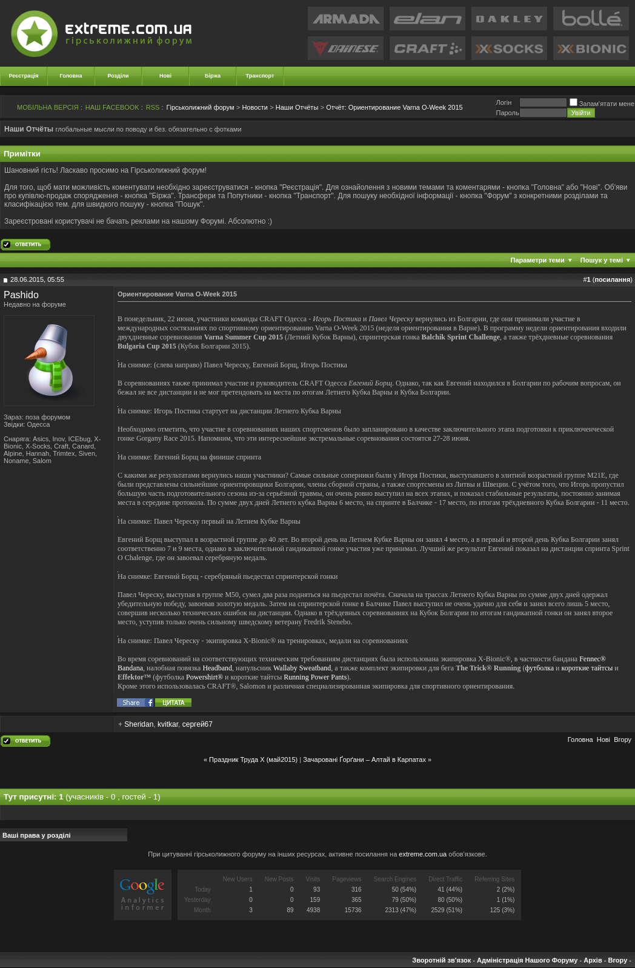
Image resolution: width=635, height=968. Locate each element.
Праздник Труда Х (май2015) (253, 759)
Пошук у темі (601, 260)
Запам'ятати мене (602, 103)
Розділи (117, 76)
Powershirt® (204, 677)
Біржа (213, 76)
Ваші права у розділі (36, 835)
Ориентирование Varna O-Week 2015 (394, 107)
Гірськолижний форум (200, 107)
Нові (165, 76)
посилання (612, 279)
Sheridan (138, 724)
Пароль (507, 112)
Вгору (622, 739)
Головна (71, 76)
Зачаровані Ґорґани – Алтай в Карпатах (364, 759)
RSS (153, 107)
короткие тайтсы (587, 668)
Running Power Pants (315, 677)
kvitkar (168, 724)
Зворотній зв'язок (441, 960)
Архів (592, 960)
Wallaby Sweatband (302, 668)
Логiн (503, 102)
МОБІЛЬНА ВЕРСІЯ (48, 107)
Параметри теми (538, 260)
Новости (255, 107)
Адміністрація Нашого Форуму (527, 960)
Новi (603, 739)
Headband (217, 668)
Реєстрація (24, 76)
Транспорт (260, 76)
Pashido (21, 295)
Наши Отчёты (297, 107)
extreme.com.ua (423, 854)
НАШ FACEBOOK (112, 107)
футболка (539, 668)
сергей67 (197, 724)
